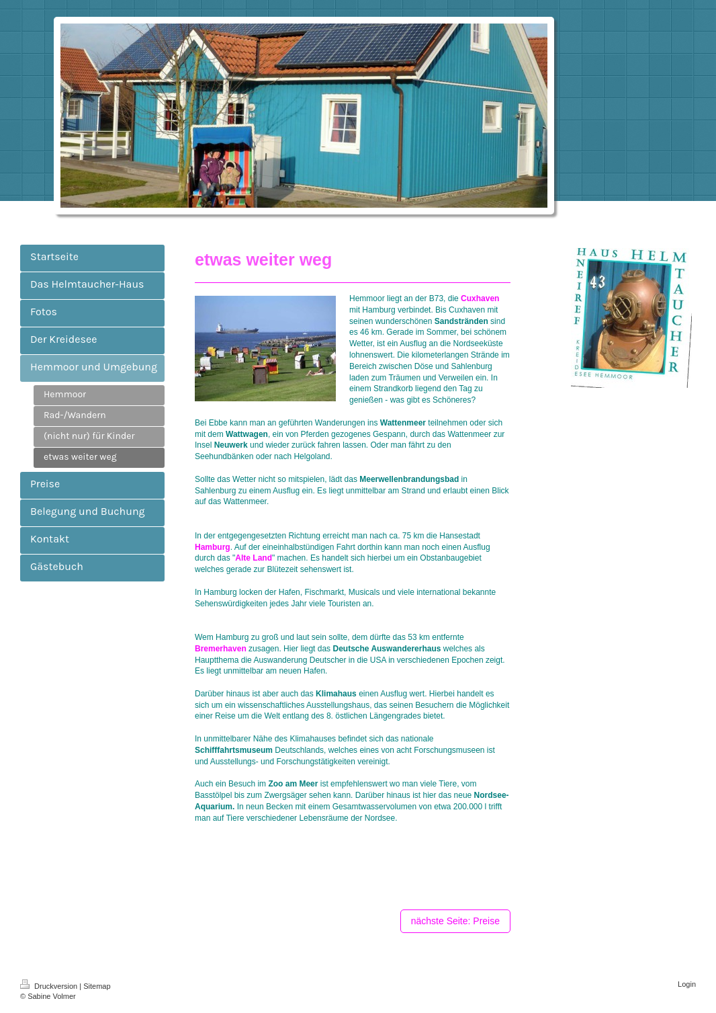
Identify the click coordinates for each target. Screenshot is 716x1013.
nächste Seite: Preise (455, 921)
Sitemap (96, 986)
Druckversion (49, 986)
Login (687, 984)
